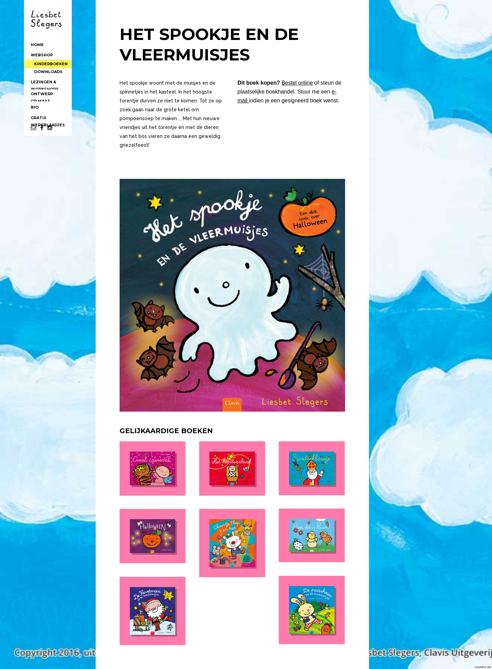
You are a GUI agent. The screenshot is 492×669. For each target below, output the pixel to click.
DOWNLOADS (50, 67)
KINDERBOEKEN (52, 61)
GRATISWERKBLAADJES (48, 113)
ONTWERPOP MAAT (42, 89)
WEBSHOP (42, 54)
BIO (35, 100)
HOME (37, 44)
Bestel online (297, 83)
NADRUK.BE (483, 667)
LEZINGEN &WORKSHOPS (45, 77)
